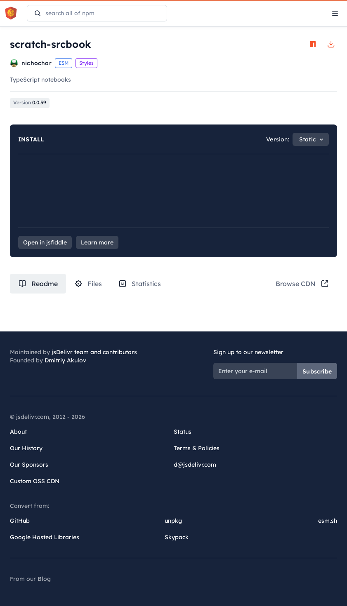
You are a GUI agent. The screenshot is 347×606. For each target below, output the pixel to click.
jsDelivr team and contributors (94, 352)
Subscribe (317, 371)
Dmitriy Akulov (65, 360)
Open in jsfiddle (45, 242)
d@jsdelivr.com (195, 464)
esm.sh (327, 520)
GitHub (20, 520)
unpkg (173, 520)
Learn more (97, 242)
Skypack (177, 537)
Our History (26, 448)
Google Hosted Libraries (44, 537)
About (18, 431)
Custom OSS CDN (34, 481)
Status (182, 431)
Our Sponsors (29, 464)
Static (307, 139)
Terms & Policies (197, 448)
